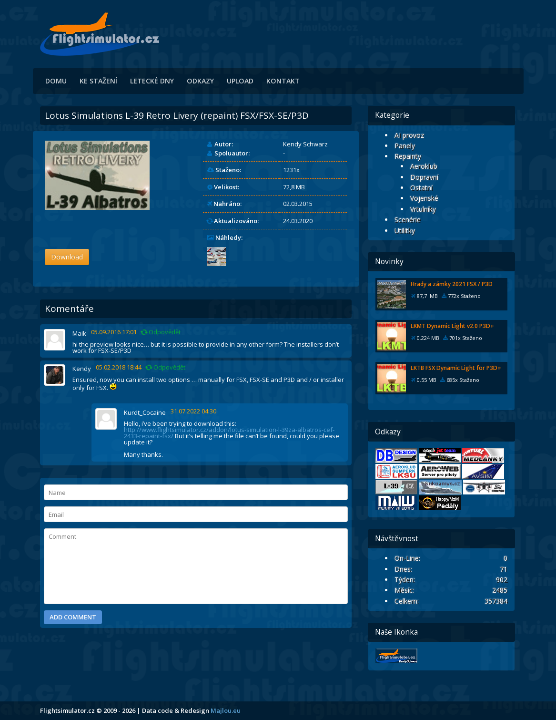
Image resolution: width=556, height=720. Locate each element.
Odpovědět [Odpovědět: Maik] (161, 332)
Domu (56, 80)
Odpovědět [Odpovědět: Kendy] (165, 367)
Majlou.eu (226, 710)
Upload (240, 80)
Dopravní (424, 177)
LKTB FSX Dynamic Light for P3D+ (456, 368)
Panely (404, 145)
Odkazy (200, 80)
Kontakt (283, 80)
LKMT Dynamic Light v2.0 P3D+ (452, 326)
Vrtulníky (423, 209)
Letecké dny (152, 80)
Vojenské (424, 198)
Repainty (407, 156)
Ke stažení (98, 80)
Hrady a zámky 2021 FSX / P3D (452, 284)
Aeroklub (423, 166)
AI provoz (409, 135)
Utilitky (404, 230)
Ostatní (421, 187)
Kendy (81, 368)
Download (67, 256)
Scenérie (407, 219)
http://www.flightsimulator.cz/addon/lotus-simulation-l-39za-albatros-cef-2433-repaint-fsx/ (229, 432)
